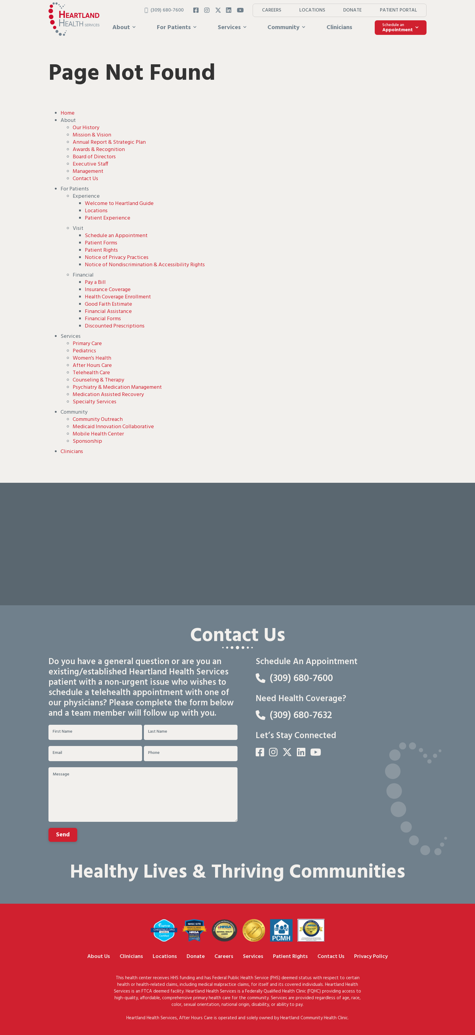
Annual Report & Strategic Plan (109, 142)
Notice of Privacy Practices (116, 257)
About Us (98, 956)
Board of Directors (94, 157)
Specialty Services (94, 402)
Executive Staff (90, 164)
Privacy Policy (371, 956)
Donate (196, 956)
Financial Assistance (108, 311)
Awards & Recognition (99, 149)
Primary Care (87, 343)
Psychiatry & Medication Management (117, 387)
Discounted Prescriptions (114, 326)
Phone (154, 753)
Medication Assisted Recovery (108, 394)
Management (88, 171)
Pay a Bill (95, 282)
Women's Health (92, 358)
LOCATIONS (312, 10)
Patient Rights (101, 250)
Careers (223, 956)
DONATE (352, 10)
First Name (62, 732)
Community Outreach (98, 419)
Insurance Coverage (108, 289)
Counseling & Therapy (98, 380)
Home (68, 113)
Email (57, 753)
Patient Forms (101, 243)
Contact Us (85, 178)
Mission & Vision (92, 135)
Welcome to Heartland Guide (119, 203)
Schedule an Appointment (116, 235)
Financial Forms (103, 318)
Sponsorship (87, 441)
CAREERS (271, 10)
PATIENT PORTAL (398, 10)
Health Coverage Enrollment (118, 297)
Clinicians (339, 27)
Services (253, 956)
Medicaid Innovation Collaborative (113, 426)
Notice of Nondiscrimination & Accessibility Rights (145, 264)
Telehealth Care (91, 372)
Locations (96, 211)
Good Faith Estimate (108, 304)
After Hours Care (92, 365)
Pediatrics (84, 351)
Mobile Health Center (98, 434)
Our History (86, 127)
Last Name (157, 732)
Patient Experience (107, 218)
